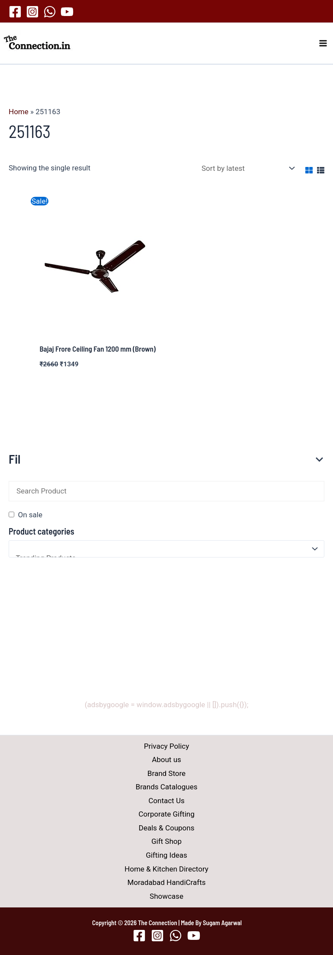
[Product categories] (166, 549)
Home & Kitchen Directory (166, 869)
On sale (30, 514)
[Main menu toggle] (323, 43)
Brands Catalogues (167, 786)
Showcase (166, 896)
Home (19, 111)
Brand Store (166, 773)
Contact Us (166, 800)
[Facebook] (15, 11)
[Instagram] (32, 11)
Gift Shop (166, 841)
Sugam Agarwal (222, 922)
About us (166, 759)
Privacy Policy (166, 746)
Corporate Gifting (166, 814)
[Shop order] (246, 168)
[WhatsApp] (49, 11)
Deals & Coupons (167, 828)
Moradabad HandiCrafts (166, 882)
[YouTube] (67, 11)
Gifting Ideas (166, 855)
